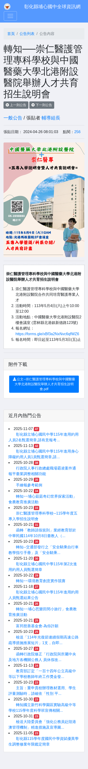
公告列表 (26, 34)
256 (77, 132)
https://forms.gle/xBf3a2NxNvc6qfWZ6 (47, 334)
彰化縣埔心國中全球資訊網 (52, 6)
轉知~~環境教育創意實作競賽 (40, 581)
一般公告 (13, 117)
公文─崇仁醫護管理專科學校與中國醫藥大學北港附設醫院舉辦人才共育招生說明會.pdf (44, 384)
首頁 (11, 34)
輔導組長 (51, 117)
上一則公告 (16, 105)
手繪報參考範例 (29, 485)
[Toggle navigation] (10, 16)
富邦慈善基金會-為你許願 (37, 626)
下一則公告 (41, 105)
